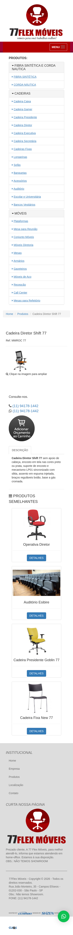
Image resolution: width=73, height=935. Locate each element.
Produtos (22, 313)
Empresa (14, 768)
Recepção (20, 284)
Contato (13, 793)
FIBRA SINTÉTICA (25, 76)
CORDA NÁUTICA (25, 84)
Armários (18, 260)
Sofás (17, 164)
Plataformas (21, 221)
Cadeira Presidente (25, 117)
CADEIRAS (21, 93)
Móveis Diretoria (23, 244)
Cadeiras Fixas (23, 149)
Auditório (18, 188)
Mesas (18, 252)
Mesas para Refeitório (27, 300)
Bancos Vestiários (24, 204)
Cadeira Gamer (23, 109)
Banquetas (20, 172)
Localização (16, 785)
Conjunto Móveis (24, 237)
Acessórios (20, 180)
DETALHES (36, 557)
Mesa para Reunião (25, 229)
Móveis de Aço (22, 276)
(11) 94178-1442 (24, 406)
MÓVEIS (19, 213)
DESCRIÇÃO (20, 450)
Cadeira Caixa (22, 101)
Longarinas (20, 157)
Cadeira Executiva (25, 133)
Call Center (20, 292)
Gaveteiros (20, 268)
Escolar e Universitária (27, 196)
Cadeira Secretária (25, 141)
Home (9, 313)
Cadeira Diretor (23, 125)
